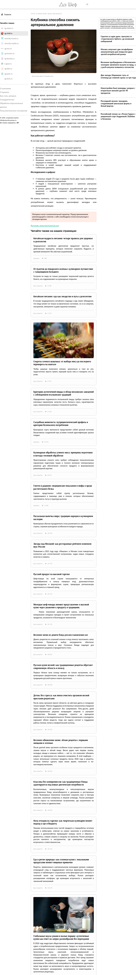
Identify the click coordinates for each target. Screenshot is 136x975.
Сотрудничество (7, 99)
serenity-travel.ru (11, 38)
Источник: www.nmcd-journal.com (45, 225)
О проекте (4, 92)
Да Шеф (68, 4)
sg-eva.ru (8, 48)
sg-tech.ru (9, 79)
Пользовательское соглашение (13, 110)
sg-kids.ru (8, 68)
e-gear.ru (8, 64)
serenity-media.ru (12, 43)
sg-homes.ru (9, 53)
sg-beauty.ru (9, 58)
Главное (6, 14)
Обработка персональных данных (11, 105)
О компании (5, 88)
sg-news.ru (9, 28)
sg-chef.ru (8, 33)
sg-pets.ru (9, 74)
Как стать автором (8, 96)
